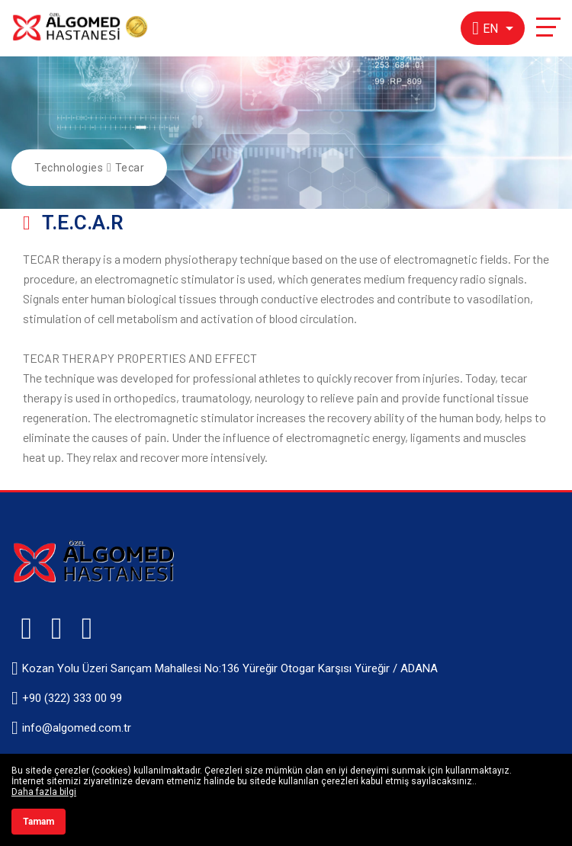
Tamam (38, 821)
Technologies (68, 168)
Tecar (130, 168)
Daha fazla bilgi (43, 792)
